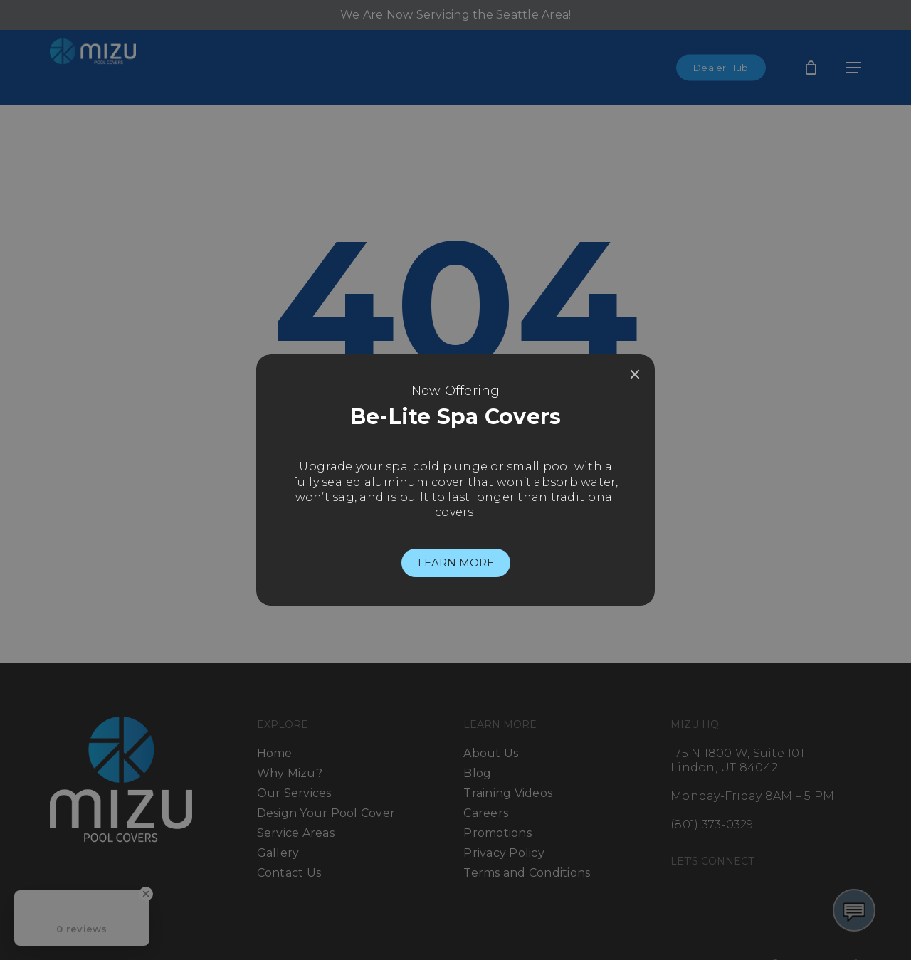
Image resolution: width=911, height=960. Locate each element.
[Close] (634, 374)
